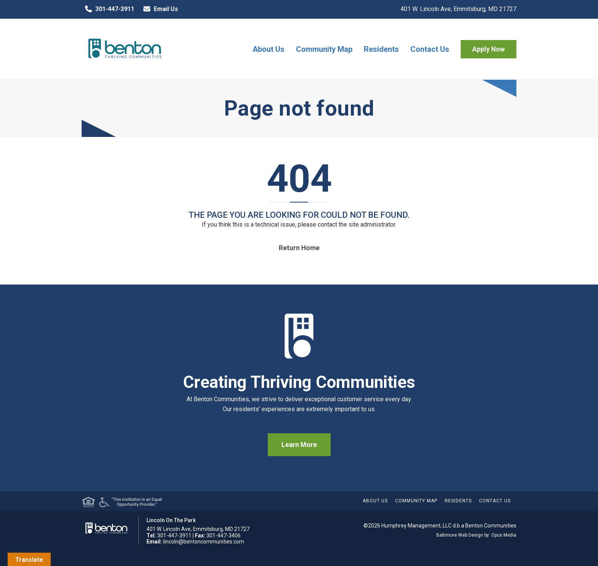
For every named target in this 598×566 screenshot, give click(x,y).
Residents (381, 49)
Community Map (324, 49)
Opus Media (503, 535)
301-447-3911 (108, 9)
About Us (268, 49)
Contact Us (429, 49)
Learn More (299, 445)
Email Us (159, 9)
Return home (299, 248)
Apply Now (488, 49)
